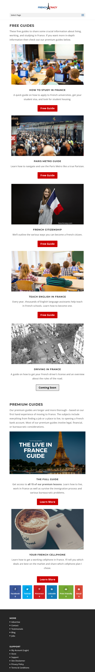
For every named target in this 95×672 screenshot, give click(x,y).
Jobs (13, 636)
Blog (13, 632)
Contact (14, 625)
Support (15, 657)
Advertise (15, 622)
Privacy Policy (17, 664)
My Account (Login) (20, 650)
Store (13, 653)
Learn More (47, 502)
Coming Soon (47, 387)
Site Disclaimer (18, 660)
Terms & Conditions (20, 667)
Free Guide (47, 108)
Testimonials (17, 629)
